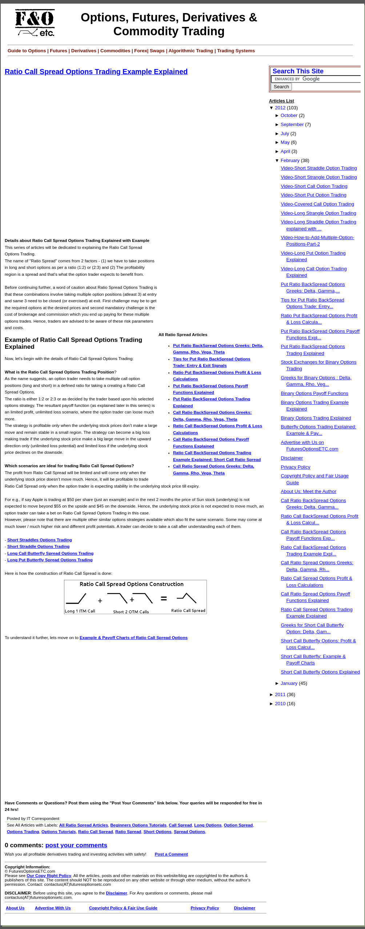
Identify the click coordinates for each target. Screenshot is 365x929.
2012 (280, 107)
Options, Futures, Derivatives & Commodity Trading (169, 24)
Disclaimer (116, 893)
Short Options (158, 831)
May (285, 142)
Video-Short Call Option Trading (314, 186)
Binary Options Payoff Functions (314, 393)
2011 (280, 694)
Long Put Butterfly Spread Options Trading (50, 560)
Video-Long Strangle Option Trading (318, 213)
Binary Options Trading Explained (316, 418)
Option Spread (238, 825)
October (289, 115)
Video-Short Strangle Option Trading (319, 177)
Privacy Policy (204, 908)
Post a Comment (171, 854)
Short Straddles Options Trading (39, 540)
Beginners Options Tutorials (139, 825)
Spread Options (189, 831)
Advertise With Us (53, 908)
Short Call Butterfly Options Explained (320, 672)
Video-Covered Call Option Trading (317, 204)
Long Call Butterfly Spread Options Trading (50, 553)
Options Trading (23, 831)
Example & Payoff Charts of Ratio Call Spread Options (134, 637)
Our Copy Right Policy (49, 875)
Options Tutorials (58, 831)
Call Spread (180, 825)
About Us (15, 908)
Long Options (207, 825)
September (292, 124)
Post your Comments (76, 845)
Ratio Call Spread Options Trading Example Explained (96, 72)
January (289, 683)
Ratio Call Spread (95, 831)
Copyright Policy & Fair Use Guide (123, 908)
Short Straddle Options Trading (38, 546)
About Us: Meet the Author (308, 491)
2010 (280, 703)
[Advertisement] (79, 157)
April (285, 151)
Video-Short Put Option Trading (313, 195)
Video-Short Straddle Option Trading (319, 168)
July (285, 133)
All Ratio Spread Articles (83, 825)
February (290, 160)
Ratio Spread (128, 831)
